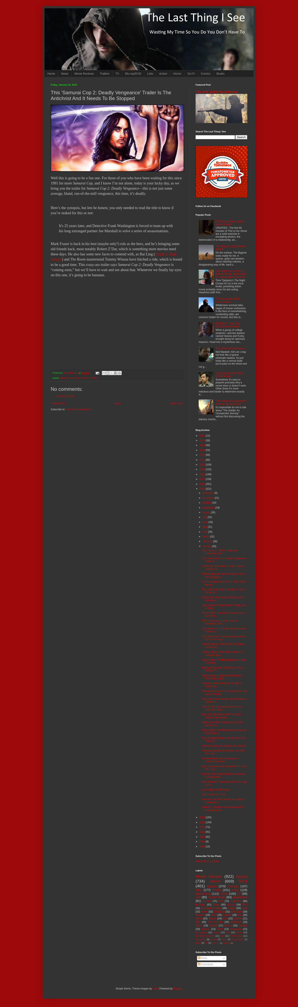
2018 (202, 474)
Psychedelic (238, 939)
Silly (198, 922)
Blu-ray (231, 904)
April (205, 531)
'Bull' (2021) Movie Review (230, 348)
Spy (240, 915)
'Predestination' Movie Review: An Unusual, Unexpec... (220, 760)
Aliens (199, 918)
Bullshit (206, 929)
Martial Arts (203, 893)
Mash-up (215, 943)
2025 (202, 440)
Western (200, 915)
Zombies (207, 901)
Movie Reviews (84, 73)
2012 (202, 827)
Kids (228, 932)
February (207, 541)
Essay (214, 939)
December (208, 493)
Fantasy (227, 915)
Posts (202, 958)
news (71, 378)
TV (117, 73)
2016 (202, 484)
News (64, 73)
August (206, 512)
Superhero (236, 901)
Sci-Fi (191, 73)
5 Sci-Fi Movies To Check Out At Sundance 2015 (219, 622)
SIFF (199, 890)
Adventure (236, 911)
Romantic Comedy (205, 936)
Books (220, 73)
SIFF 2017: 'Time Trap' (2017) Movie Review (228, 325)
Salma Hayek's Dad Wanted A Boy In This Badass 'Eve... (222, 677)
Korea (216, 904)
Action (163, 73)
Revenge (200, 904)
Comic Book (216, 897)
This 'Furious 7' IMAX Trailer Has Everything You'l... (220, 552)
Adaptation (240, 897)
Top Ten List (215, 922)
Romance (236, 922)
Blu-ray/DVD (133, 73)
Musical (213, 925)
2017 (202, 479)
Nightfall (226, 943)
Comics (206, 73)
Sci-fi (242, 881)
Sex (222, 936)
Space (199, 925)
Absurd (228, 925)
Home (51, 73)
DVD (220, 901)
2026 (202, 435)
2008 (202, 846)
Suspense (235, 929)
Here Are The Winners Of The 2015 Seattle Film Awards (221, 716)
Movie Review (209, 876)
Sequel (231, 908)
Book (244, 908)
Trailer (94, 378)
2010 (202, 836)
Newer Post (58, 403)
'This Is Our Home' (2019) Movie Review (230, 223)
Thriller (216, 890)
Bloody (216, 932)
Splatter (212, 918)
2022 (202, 454)
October (207, 502)
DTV (244, 904)
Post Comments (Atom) (79, 409)
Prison (239, 932)
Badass (64, 378)
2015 (202, 488)
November (208, 497)
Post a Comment (65, 396)
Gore (220, 929)
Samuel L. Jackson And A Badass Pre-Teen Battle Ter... (223, 808)
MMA (198, 943)
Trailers (104, 73)
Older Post (176, 403)
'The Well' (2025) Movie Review (217, 91)
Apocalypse (201, 932)
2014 (202, 817)
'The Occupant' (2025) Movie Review (228, 300)
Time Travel (236, 936)
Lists (150, 73)
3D (206, 943)
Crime (224, 893)
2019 (202, 469)
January (207, 546)
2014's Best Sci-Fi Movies (216, 789)
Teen (213, 915)
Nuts (225, 918)
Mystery (237, 918)
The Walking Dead (211, 908)
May (205, 526)
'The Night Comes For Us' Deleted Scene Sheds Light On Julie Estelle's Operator (231, 274)
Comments (205, 964)
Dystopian (219, 911)
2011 (202, 831)
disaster (243, 925)
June (205, 522)
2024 (202, 445)
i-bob (155, 988)
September (208, 507)
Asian (235, 890)
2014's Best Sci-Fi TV (214, 794)
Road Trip (201, 939)
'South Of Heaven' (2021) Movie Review (230, 375)
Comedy (233, 886)
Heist (224, 939)
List (198, 897)
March (206, 536)
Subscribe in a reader (207, 861)
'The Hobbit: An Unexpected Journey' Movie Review (231, 402)
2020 (202, 464)
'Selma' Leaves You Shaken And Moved (223, 745)
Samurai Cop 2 (82, 378)
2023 (202, 450)
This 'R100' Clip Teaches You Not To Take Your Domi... (222, 708)
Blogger (177, 988)
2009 (202, 841)
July (205, 517)
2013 (202, 822)
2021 (202, 459)
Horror (177, 73)
